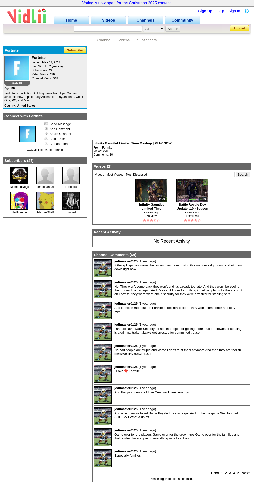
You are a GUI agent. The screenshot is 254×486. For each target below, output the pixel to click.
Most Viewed (114, 174)
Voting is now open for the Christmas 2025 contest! (127, 3)
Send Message (57, 124)
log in (163, 479)
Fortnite (107, 147)
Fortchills (71, 187)
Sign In (234, 11)
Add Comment (57, 129)
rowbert (71, 212)
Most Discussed (136, 174)
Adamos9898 (45, 212)
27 (30, 160)
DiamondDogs (19, 187)
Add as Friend (57, 144)
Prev (215, 473)
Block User (54, 139)
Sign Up (205, 11)
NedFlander (19, 212)
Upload (239, 28)
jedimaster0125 (126, 261)
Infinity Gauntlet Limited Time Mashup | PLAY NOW (133, 143)
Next (245, 473)
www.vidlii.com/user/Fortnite (45, 150)
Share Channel (57, 134)
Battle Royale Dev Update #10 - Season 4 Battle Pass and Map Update (192, 206)
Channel (104, 40)
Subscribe (75, 50)
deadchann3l (45, 187)
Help (220, 11)
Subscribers (147, 40)
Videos (124, 40)
